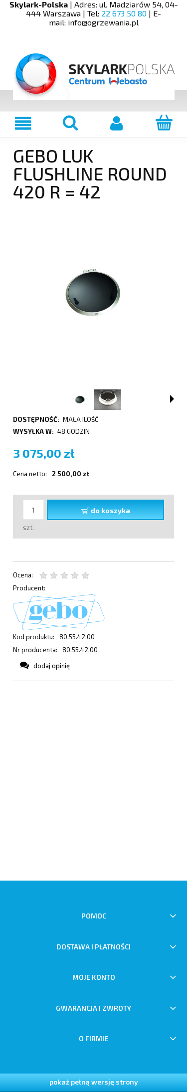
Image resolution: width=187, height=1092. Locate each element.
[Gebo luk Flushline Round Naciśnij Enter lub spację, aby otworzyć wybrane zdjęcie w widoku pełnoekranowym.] (93, 292)
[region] (93, 781)
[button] (172, 399)
